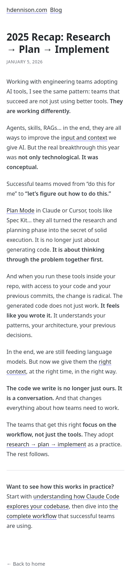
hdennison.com (27, 10)
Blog (56, 10)
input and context (84, 137)
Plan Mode (21, 210)
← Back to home (26, 563)
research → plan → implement (46, 444)
